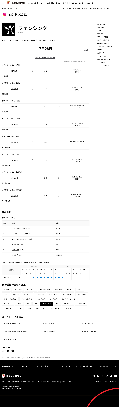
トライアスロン (54, 308)
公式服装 (100, 50)
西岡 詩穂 (14, 71)
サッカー (69, 290)
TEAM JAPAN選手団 (28, 40)
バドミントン (68, 304)
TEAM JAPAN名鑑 (102, 37)
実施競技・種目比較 (103, 43)
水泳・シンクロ (45, 290)
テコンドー (67, 308)
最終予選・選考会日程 (103, 59)
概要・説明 (42, 40)
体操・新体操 (81, 294)
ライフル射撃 (81, 304)
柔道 (57, 304)
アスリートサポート (62, 3)
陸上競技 (7, 290)
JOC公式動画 (101, 62)
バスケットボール (27, 299)
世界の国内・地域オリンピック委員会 (15, 331)
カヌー (29, 308)
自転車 (19, 304)
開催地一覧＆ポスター (50, 323)
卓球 (28, 304)
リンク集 (23, 381)
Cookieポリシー (55, 381)
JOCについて (89, 3)
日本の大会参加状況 (49, 331)
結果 (16, 40)
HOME (3, 358)
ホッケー (16, 294)
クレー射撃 (7, 308)
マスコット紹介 (101, 56)
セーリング (53, 299)
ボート (6, 294)
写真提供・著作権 (66, 381)
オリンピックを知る (76, 3)
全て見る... (107, 8)
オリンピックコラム (10, 339)
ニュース (42, 3)
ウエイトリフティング (68, 299)
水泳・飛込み (31, 290)
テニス (79, 290)
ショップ (106, 381)
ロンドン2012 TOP (102, 24)
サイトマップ (31, 381)
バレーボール (40, 294)
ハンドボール (8, 304)
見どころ (52, 40)
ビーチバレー (53, 294)
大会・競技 (49, 366)
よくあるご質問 (6, 381)
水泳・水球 (58, 290)
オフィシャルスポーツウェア (105, 46)
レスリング (41, 299)
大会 (8, 358)
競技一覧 (85, 8)
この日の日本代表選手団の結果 (45, 58)
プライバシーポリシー (43, 381)
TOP (3, 40)
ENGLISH (114, 381)
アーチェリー (40, 308)
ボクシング (27, 294)
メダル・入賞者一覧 (96, 8)
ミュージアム (98, 381)
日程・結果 (76, 8)
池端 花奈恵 (14, 124)
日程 (10, 40)
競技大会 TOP (67, 8)
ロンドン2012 (28, 358)
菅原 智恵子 (14, 89)
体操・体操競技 (67, 294)
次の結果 (85, 50)
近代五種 (19, 308)
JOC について (108, 366)
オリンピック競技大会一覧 (12, 323)
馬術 (36, 304)
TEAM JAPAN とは (10, 366)
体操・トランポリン (10, 299)
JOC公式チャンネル (103, 66)
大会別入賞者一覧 (87, 323)
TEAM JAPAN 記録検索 (89, 331)
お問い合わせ (15, 381)
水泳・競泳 (18, 290)
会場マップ (100, 53)
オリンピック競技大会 (17, 358)
